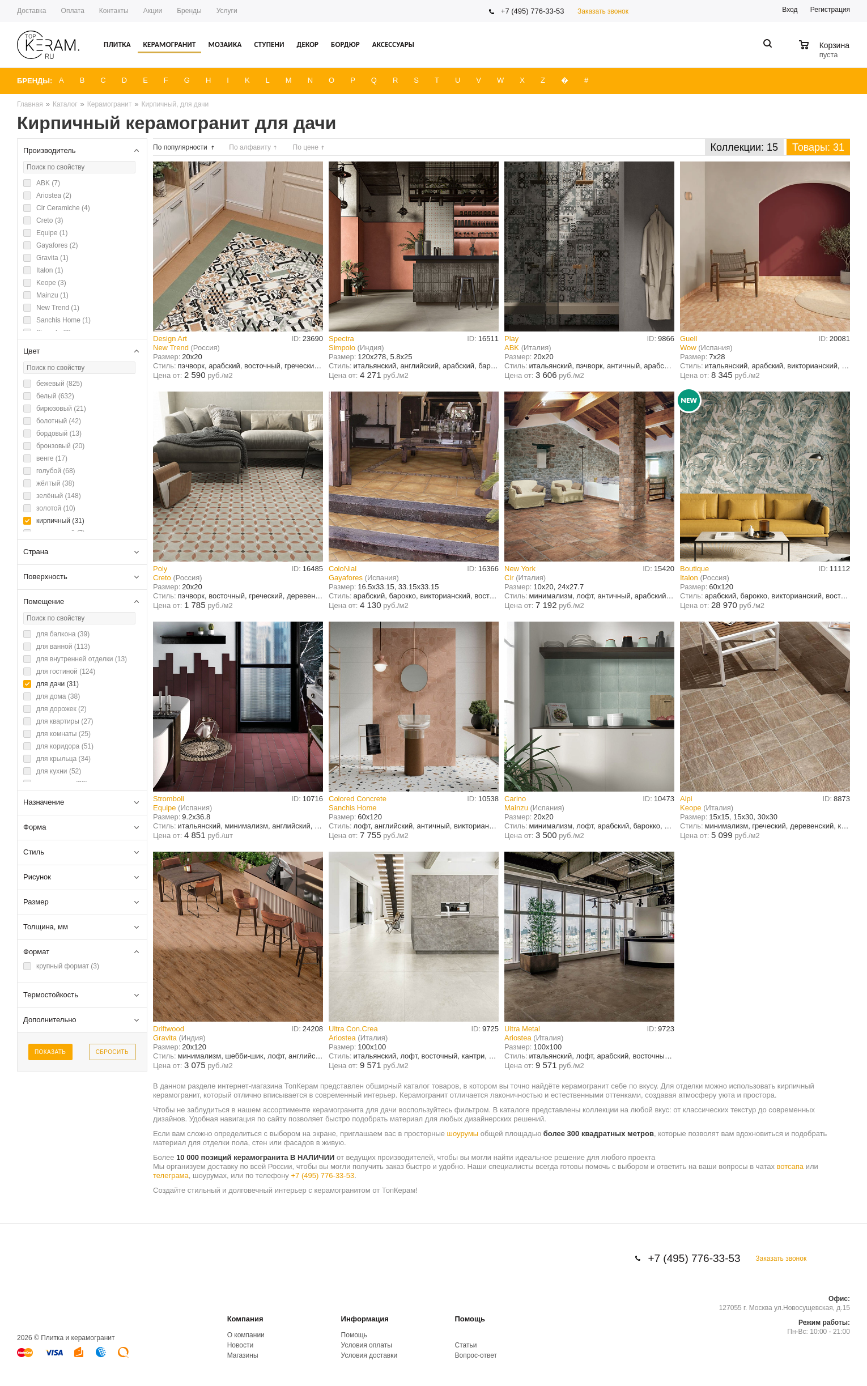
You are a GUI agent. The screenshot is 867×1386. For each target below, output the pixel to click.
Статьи (466, 1345)
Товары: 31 (818, 147)
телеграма (171, 1175)
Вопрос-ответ (476, 1355)
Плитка (117, 44)
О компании (246, 1335)
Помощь (470, 1319)
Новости (240, 1345)
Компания (245, 1319)
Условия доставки (369, 1355)
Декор (307, 44)
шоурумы (463, 1133)
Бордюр (345, 44)
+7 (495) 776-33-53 (532, 11)
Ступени (269, 44)
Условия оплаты (366, 1345)
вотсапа (790, 1166)
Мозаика (224, 44)
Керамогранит (169, 44)
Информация (365, 1319)
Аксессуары (393, 44)
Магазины (242, 1355)
